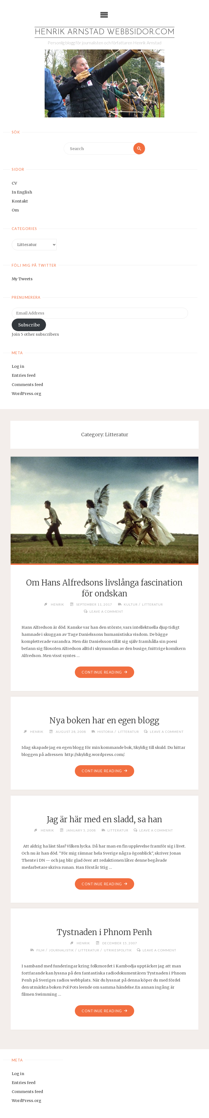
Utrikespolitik (118, 950)
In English (22, 192)
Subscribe (29, 325)
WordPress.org (26, 393)
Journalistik (61, 950)
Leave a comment (106, 611)
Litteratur (152, 604)
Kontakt (20, 201)
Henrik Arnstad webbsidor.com (104, 32)
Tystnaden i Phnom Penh (104, 932)
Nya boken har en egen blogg (104, 720)
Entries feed (23, 375)
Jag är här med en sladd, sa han (104, 819)
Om (15, 210)
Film (40, 950)
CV (14, 183)
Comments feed (27, 384)
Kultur (131, 604)
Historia (105, 731)
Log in (18, 366)
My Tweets (22, 278)
